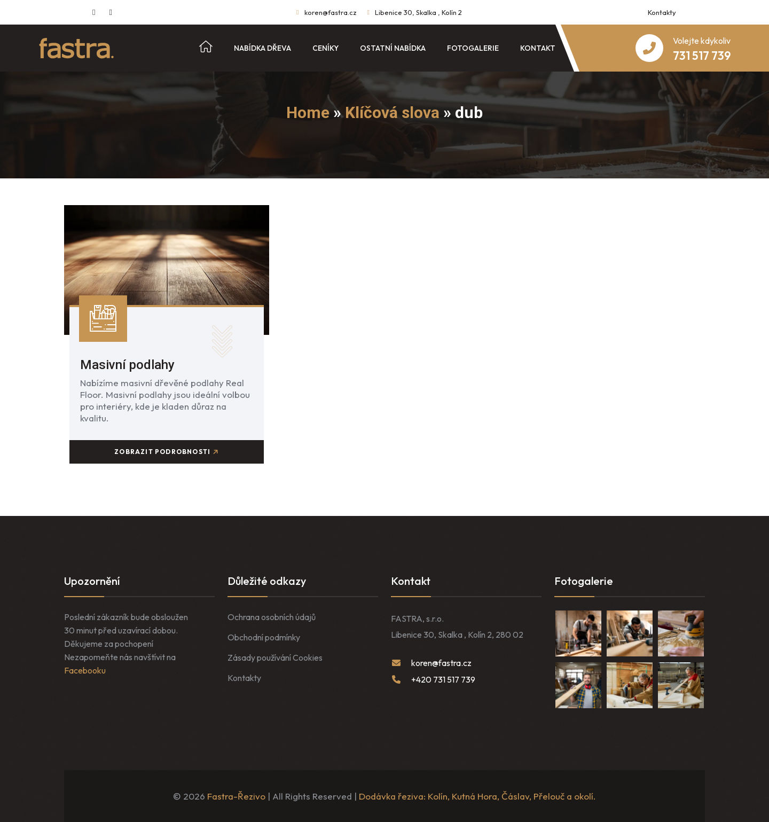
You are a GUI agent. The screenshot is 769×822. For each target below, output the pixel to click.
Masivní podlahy (127, 364)
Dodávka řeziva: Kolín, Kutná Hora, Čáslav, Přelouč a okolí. (477, 796)
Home (307, 112)
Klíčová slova (392, 112)
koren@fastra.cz (330, 12)
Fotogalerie (473, 48)
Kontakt (537, 48)
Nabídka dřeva (262, 48)
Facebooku (85, 670)
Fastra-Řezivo (236, 796)
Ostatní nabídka (393, 48)
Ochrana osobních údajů (271, 617)
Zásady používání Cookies (275, 657)
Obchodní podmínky (263, 637)
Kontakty (662, 12)
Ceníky (325, 48)
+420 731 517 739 (443, 679)
